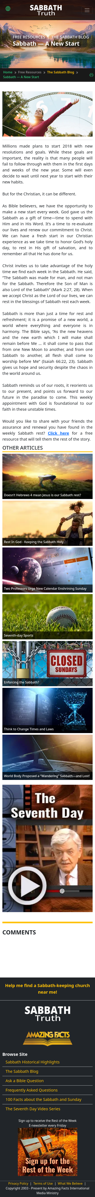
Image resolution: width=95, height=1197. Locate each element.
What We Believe (70, 1183)
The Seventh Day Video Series (33, 1108)
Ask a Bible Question (25, 1080)
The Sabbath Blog (60, 72)
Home (7, 72)
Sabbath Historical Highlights (33, 1062)
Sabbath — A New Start (21, 77)
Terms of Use (43, 1183)
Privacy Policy (18, 1183)
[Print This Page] (91, 74)
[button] (8, 8)
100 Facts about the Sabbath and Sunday (43, 1099)
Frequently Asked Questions (32, 1090)
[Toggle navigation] (87, 10)
